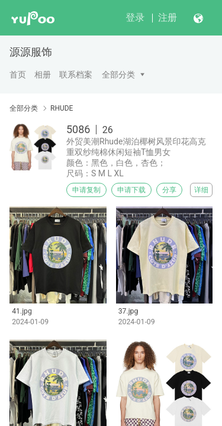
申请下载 (131, 190)
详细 (201, 190)
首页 (17, 74)
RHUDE (61, 108)
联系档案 (75, 74)
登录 (135, 17)
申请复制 (86, 190)
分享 (169, 190)
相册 (42, 74)
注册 (167, 17)
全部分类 (118, 74)
